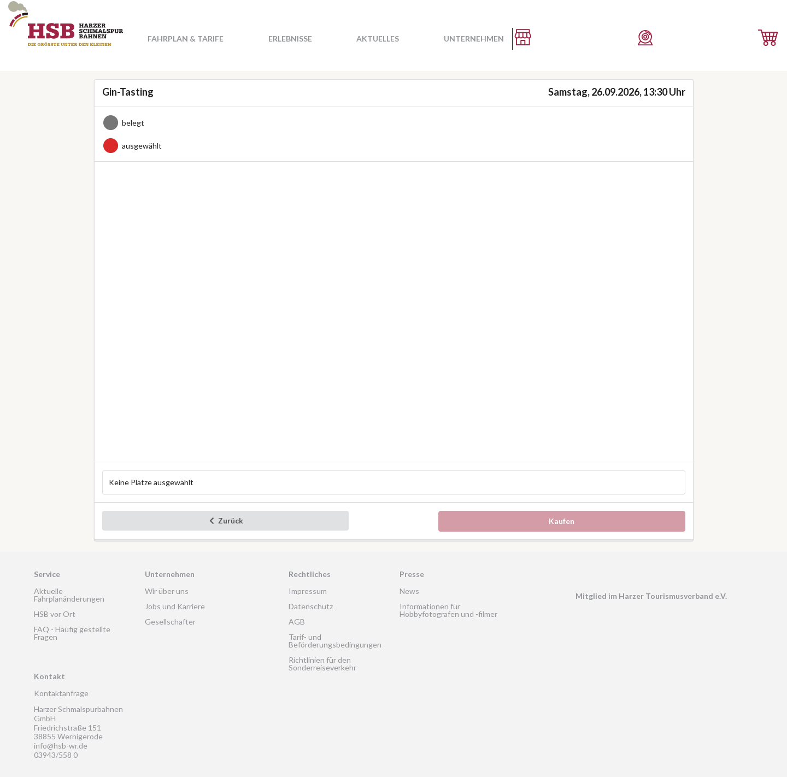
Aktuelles (377, 38)
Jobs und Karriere (175, 606)
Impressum (308, 591)
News (409, 591)
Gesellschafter (170, 621)
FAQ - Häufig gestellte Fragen (72, 633)
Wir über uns (167, 591)
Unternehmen (474, 38)
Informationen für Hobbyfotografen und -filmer (448, 610)
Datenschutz (311, 606)
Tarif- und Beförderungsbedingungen (335, 640)
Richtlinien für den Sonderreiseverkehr (322, 663)
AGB (297, 621)
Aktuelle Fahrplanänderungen (69, 594)
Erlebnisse (290, 38)
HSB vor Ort (54, 614)
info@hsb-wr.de (60, 745)
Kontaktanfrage (61, 693)
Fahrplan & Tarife (186, 38)
